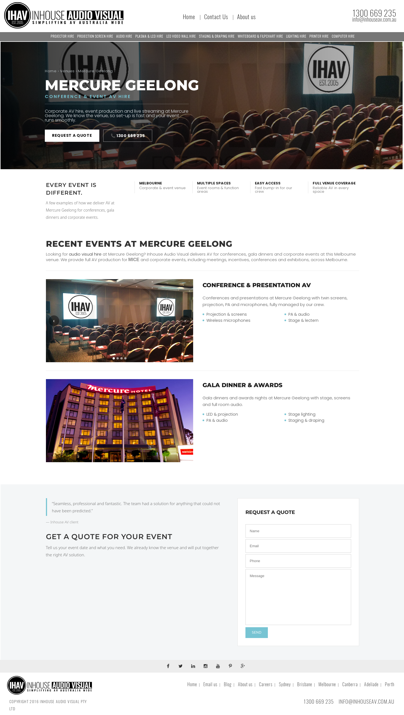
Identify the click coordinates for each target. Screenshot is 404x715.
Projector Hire (62, 36)
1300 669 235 (374, 13)
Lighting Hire (296, 36)
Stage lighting (301, 414)
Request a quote (72, 135)
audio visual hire (85, 254)
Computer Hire (343, 36)
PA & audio (299, 314)
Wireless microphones (228, 320)
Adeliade (371, 684)
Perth (389, 684)
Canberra (350, 684)
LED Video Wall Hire (181, 36)
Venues (67, 71)
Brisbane (304, 684)
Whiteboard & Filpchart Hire (260, 36)
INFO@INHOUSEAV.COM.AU (366, 701)
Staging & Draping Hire (217, 36)
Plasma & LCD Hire (149, 36)
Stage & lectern (303, 320)
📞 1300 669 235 (128, 135)
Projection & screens (226, 314)
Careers (266, 684)
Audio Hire (124, 36)
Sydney (285, 684)
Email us (210, 684)
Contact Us (216, 17)
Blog (228, 684)
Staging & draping (306, 420)
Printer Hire (319, 36)
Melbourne (327, 684)
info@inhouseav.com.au (374, 19)
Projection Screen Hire (95, 36)
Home (189, 17)
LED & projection (222, 414)
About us (246, 17)
